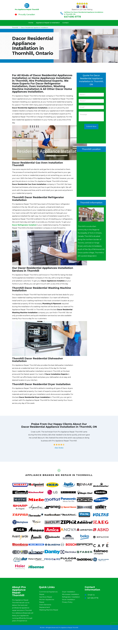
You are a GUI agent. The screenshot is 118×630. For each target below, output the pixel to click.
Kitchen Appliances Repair (46, 601)
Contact (65, 23)
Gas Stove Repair (45, 597)
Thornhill (15, 27)
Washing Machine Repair (48, 610)
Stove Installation (68, 599)
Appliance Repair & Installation (48, 23)
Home (30, 23)
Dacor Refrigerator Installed (24, 225)
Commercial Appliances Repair (48, 593)
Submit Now (91, 126)
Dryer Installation (68, 592)
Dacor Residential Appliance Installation (34, 27)
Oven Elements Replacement (45, 606)
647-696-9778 (72, 16)
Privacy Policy (67, 602)
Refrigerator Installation (71, 597)
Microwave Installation (70, 594)
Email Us (91, 595)
